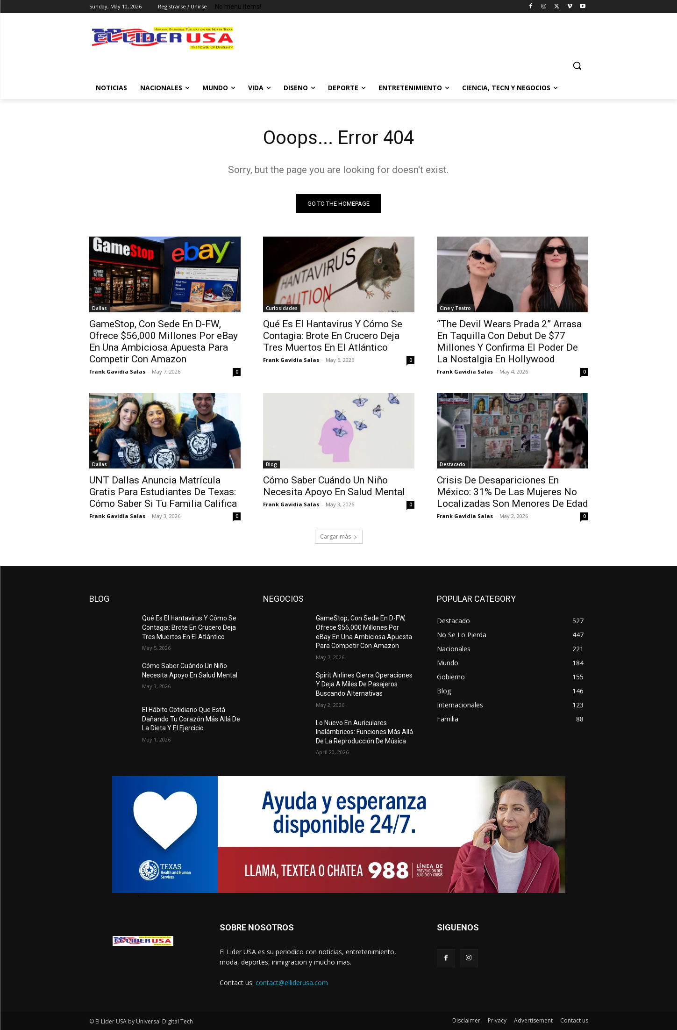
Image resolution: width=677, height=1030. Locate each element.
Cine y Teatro (455, 308)
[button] (577, 65)
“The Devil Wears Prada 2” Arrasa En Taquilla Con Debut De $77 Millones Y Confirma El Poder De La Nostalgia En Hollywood (509, 341)
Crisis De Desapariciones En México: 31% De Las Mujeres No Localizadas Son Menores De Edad (512, 492)
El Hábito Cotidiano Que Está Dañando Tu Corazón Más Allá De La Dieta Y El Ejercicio (191, 719)
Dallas (99, 308)
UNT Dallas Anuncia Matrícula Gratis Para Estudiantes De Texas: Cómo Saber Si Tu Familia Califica (163, 492)
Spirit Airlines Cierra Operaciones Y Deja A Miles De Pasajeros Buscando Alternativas (364, 684)
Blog (271, 464)
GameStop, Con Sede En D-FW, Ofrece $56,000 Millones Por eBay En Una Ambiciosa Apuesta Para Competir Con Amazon (163, 341)
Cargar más (338, 536)
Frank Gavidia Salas (117, 371)
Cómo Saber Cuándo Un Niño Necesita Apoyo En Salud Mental (334, 486)
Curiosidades (282, 308)
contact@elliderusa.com (292, 982)
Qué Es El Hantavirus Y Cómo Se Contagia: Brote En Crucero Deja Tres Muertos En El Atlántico (332, 335)
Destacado (452, 464)
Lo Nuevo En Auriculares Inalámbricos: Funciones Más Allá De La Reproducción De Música (364, 732)
